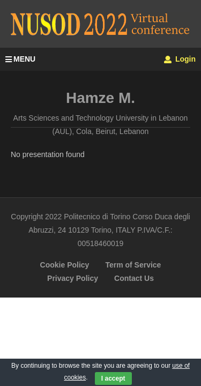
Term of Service (133, 265)
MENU (20, 59)
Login (180, 59)
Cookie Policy (65, 265)
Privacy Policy (72, 278)
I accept (113, 378)
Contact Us (134, 278)
